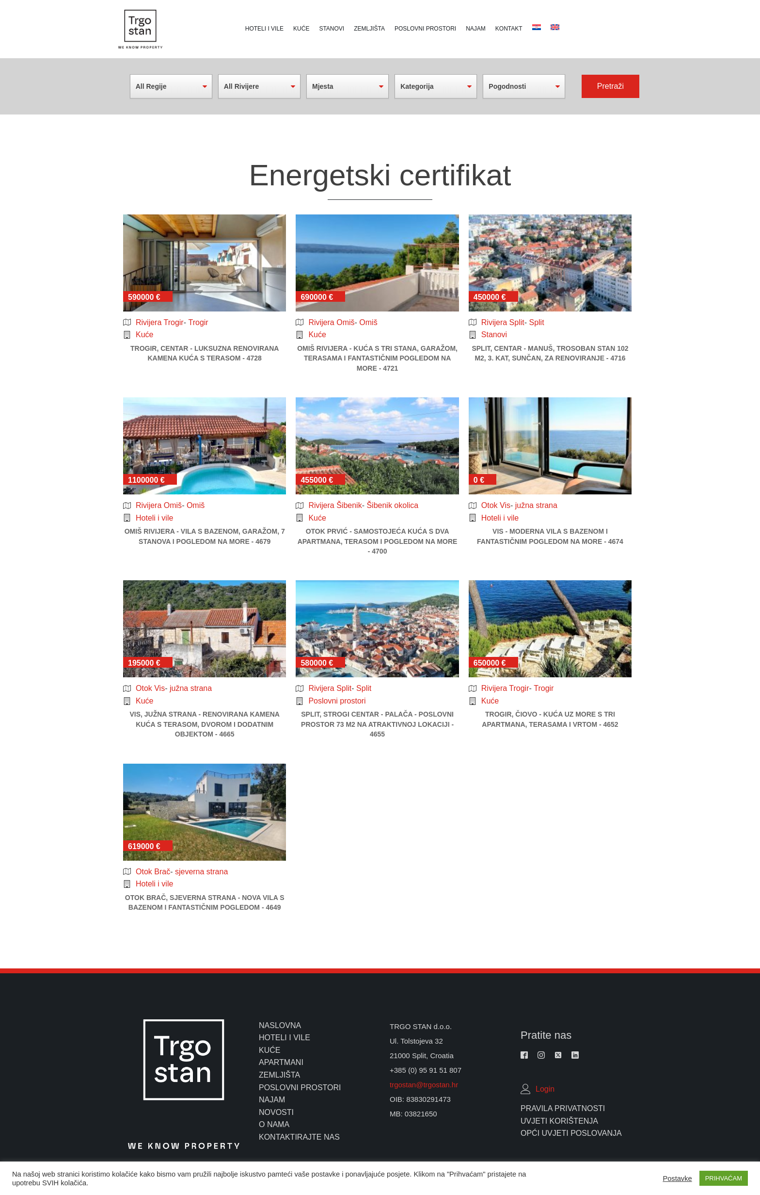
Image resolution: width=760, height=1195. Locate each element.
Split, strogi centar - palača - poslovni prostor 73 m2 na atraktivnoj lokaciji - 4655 (377, 724)
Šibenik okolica (392, 505)
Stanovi (331, 28)
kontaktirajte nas (299, 1137)
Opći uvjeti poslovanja (571, 1133)
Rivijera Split (502, 322)
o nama (274, 1124)
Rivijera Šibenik (335, 505)
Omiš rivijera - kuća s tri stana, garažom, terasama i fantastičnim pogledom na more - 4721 (377, 358)
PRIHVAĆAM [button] (723, 1178)
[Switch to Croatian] (555, 27)
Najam (476, 28)
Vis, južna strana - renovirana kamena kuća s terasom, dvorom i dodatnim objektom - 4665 (204, 724)
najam (272, 1100)
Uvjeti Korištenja (559, 1121)
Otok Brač (153, 872)
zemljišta (279, 1075)
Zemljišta (369, 28)
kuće (269, 1050)
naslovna (280, 1025)
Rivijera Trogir (160, 322)
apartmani (281, 1062)
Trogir (198, 322)
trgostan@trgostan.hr (425, 1084)
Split (536, 322)
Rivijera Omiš (331, 322)
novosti (276, 1112)
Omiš (368, 322)
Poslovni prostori (425, 28)
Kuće (301, 28)
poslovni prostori (300, 1087)
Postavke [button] (677, 1178)
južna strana (536, 505)
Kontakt (508, 28)
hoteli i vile (284, 1037)
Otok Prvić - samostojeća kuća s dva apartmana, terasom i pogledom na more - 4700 (378, 541)
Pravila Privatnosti (563, 1108)
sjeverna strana (201, 872)
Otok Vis (495, 505)
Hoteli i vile (264, 28)
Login (545, 1089)
